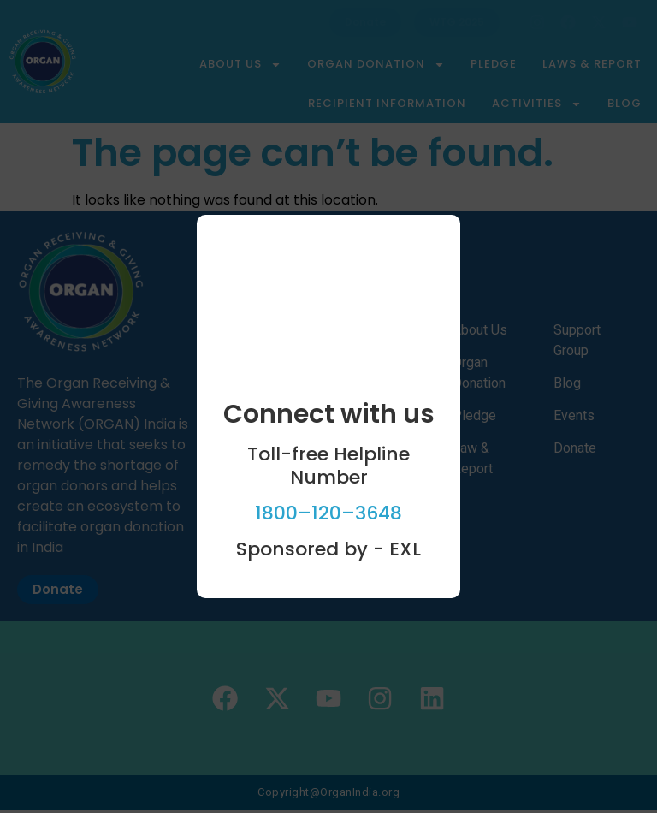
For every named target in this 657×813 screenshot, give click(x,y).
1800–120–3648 (328, 513)
